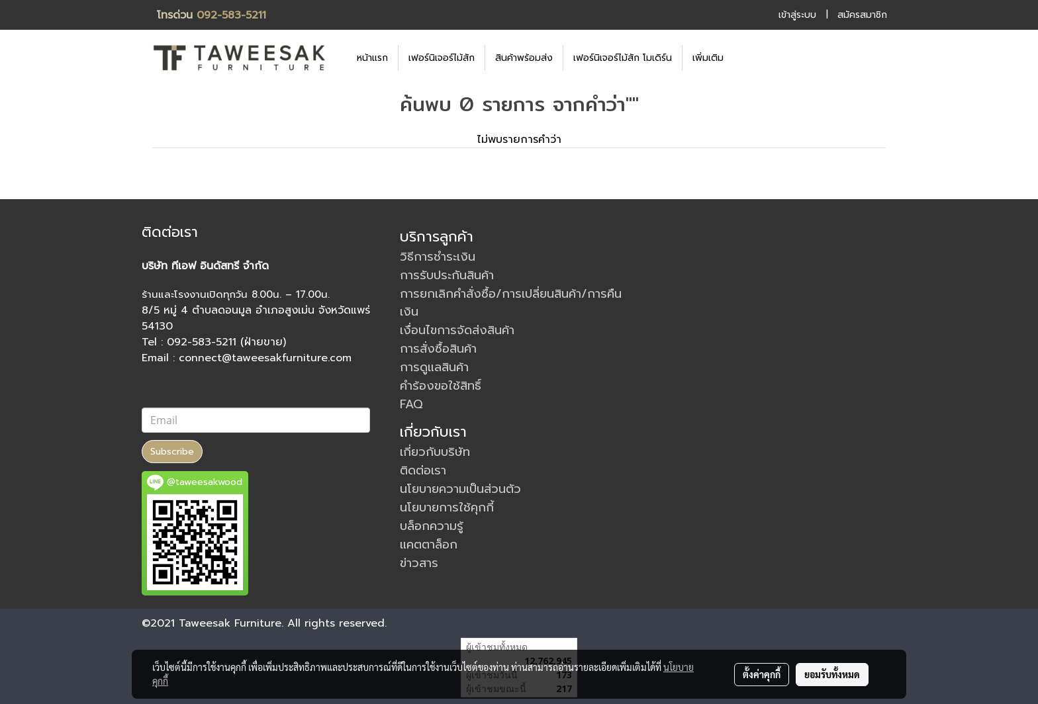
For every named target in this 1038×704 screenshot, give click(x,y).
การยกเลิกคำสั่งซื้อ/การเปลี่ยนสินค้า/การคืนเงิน (511, 303)
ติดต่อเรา (423, 470)
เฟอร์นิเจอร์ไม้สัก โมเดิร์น (622, 58)
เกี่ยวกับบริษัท (435, 452)
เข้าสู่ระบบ (797, 15)
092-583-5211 (231, 15)
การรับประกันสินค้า (447, 275)
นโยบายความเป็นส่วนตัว (460, 489)
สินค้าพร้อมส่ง (524, 58)
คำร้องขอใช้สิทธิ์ (440, 385)
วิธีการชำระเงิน (437, 256)
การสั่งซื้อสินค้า (438, 348)
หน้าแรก (372, 58)
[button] (753, 57)
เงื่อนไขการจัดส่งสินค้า (457, 330)
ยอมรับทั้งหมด (832, 674)
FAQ (411, 404)
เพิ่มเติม (708, 58)
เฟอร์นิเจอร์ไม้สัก (441, 58)
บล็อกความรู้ (431, 526)
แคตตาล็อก (428, 544)
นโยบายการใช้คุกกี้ (447, 507)
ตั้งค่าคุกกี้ (761, 674)
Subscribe (172, 452)
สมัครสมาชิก (862, 15)
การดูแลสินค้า (434, 367)
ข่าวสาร (419, 563)
